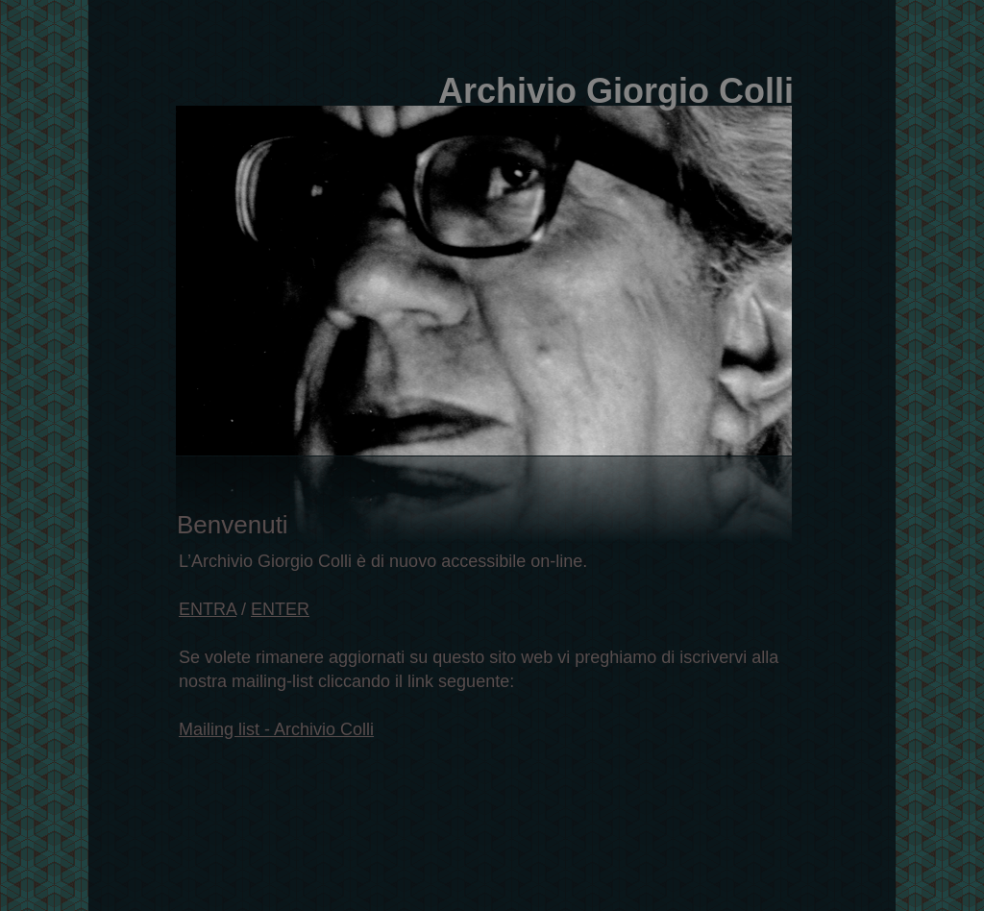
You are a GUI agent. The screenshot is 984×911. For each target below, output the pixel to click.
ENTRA (207, 609)
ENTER (280, 609)
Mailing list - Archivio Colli (276, 729)
